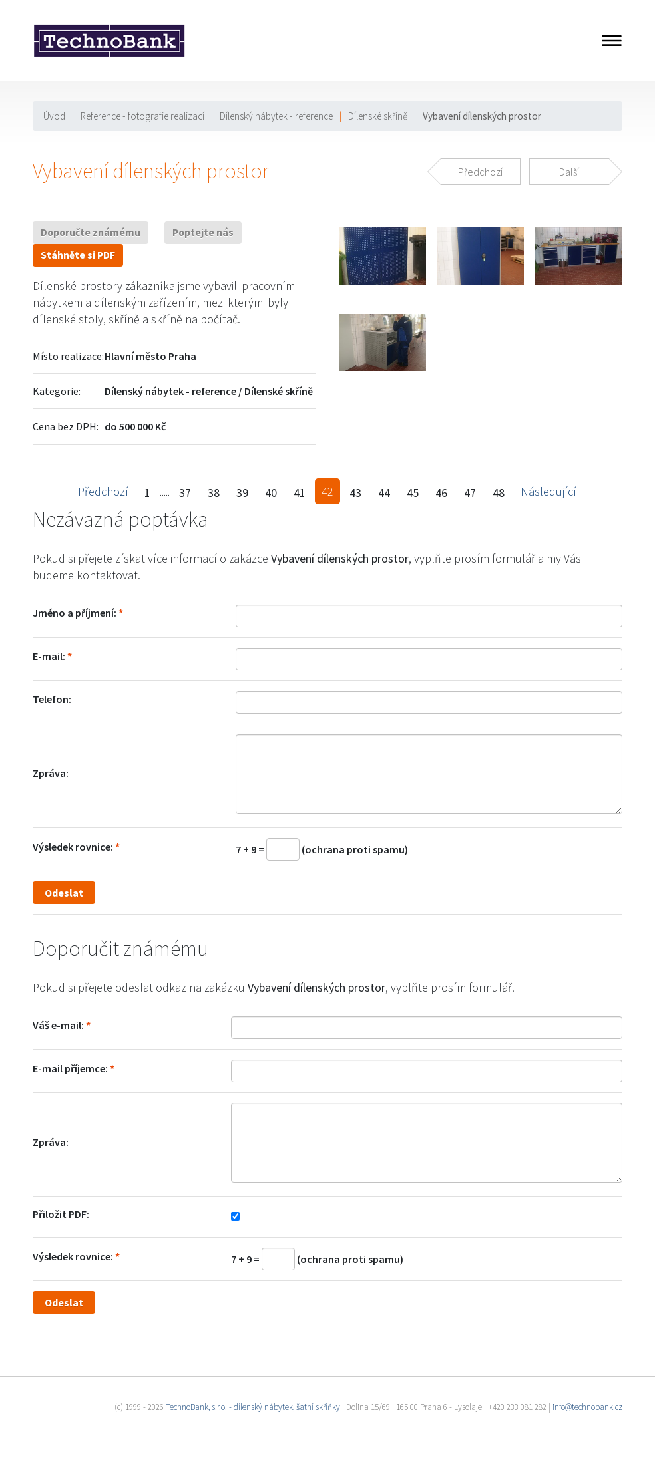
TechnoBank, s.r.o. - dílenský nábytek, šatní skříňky (253, 1407)
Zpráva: (51, 773)
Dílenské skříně (377, 116)
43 (355, 492)
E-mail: (49, 655)
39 (242, 492)
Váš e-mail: (58, 1025)
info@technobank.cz (587, 1407)
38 (214, 492)
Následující (548, 491)
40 (271, 492)
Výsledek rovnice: (73, 846)
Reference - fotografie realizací (142, 116)
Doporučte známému (90, 232)
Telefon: (52, 699)
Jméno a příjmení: (74, 612)
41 (300, 492)
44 (384, 492)
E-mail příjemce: (70, 1068)
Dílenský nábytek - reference (276, 116)
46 (441, 492)
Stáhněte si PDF (78, 255)
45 (413, 492)
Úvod (54, 116)
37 (185, 492)
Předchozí (103, 491)
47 (470, 492)
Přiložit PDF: (61, 1214)
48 (499, 492)
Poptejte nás (203, 232)
